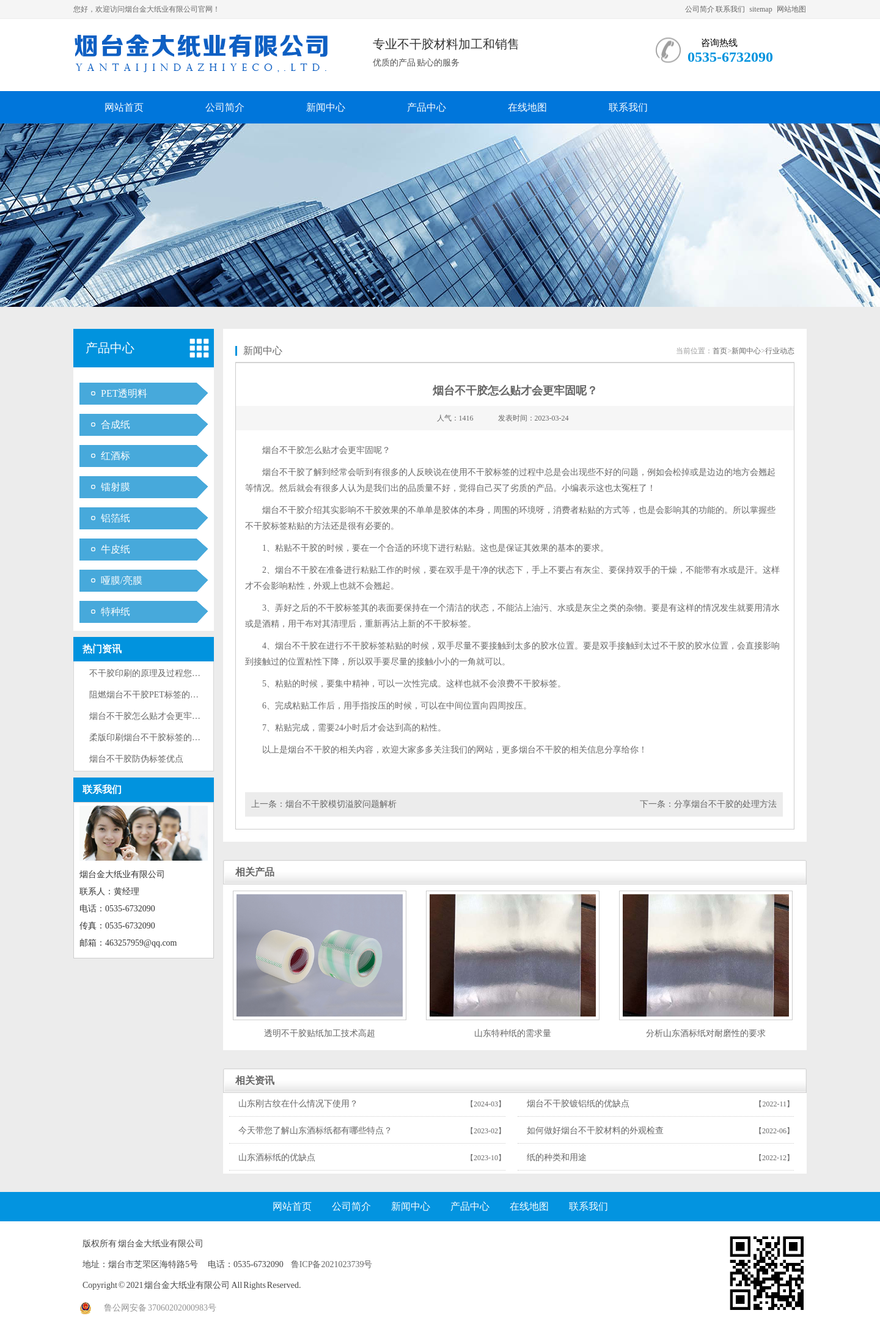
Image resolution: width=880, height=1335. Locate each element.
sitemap (760, 9)
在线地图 (527, 107)
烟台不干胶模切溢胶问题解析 (341, 804)
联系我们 (730, 9)
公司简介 (699, 9)
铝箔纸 (115, 518)
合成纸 (115, 424)
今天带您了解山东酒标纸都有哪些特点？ (315, 1130)
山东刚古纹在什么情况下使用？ (298, 1103)
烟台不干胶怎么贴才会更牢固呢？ (153, 716)
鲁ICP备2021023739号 (332, 1264)
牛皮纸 (115, 549)
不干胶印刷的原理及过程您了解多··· (156, 673)
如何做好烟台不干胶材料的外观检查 (595, 1130)
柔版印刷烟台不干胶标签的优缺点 (153, 737)
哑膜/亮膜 (121, 580)
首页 (720, 351)
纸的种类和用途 (557, 1157)
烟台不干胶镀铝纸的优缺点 (578, 1103)
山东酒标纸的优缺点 (276, 1157)
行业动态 (779, 351)
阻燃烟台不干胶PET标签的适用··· (151, 694)
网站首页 (124, 107)
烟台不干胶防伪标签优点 (136, 758)
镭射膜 (115, 487)
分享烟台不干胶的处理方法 (725, 804)
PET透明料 (124, 393)
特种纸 (115, 611)
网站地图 (791, 9)
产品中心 (426, 107)
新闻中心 (325, 107)
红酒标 (115, 456)
